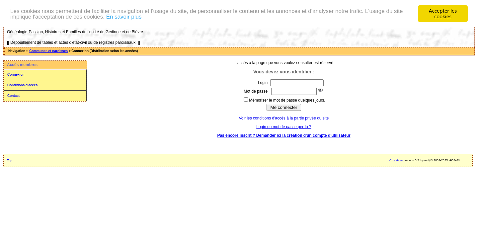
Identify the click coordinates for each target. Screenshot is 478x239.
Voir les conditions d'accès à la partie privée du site (284, 118)
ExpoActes (396, 160)
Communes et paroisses (48, 51)
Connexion (16, 74)
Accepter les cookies (443, 13)
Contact (13, 96)
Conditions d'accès (22, 85)
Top (9, 160)
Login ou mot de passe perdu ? (283, 126)
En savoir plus (124, 16)
